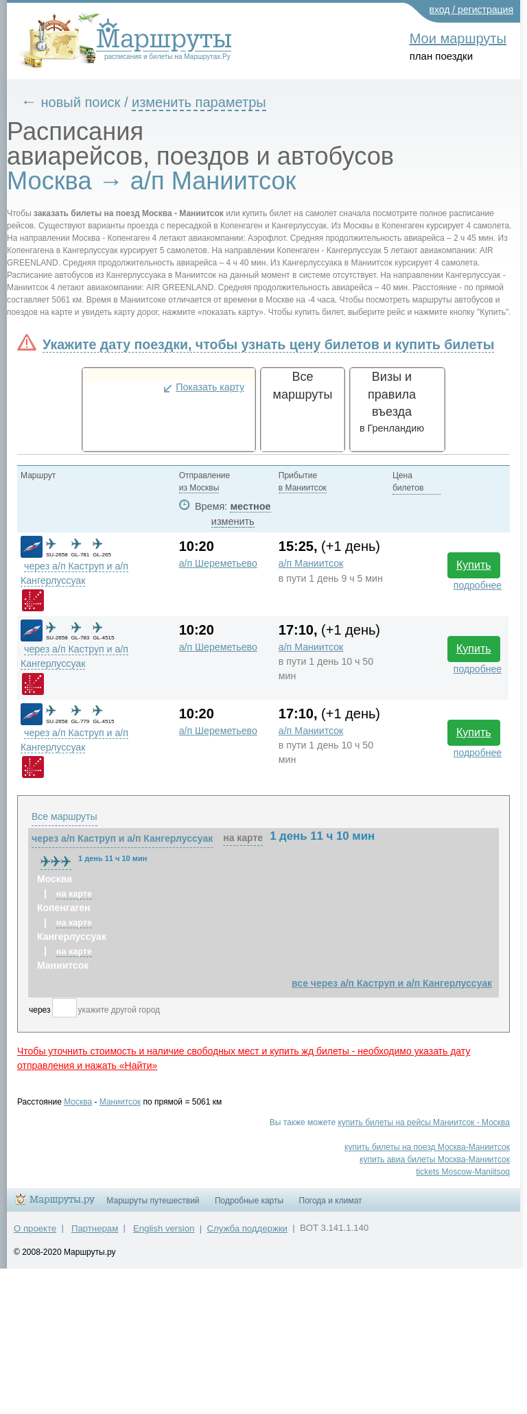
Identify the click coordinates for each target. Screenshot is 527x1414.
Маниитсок (120, 1102)
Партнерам (94, 1228)
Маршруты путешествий (152, 1200)
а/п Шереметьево (218, 563)
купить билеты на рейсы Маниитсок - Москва (424, 1122)
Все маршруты (64, 816)
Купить (473, 565)
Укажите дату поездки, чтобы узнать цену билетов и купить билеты (268, 344)
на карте (243, 837)
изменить (233, 521)
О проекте (35, 1228)
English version (163, 1228)
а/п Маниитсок (311, 563)
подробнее (478, 585)
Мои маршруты (458, 38)
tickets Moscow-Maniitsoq (463, 1172)
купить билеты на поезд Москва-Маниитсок (427, 1147)
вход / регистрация (472, 9)
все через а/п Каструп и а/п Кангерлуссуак (392, 983)
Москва (78, 1102)
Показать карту (210, 386)
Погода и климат (330, 1200)
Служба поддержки (247, 1228)
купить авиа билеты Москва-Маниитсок (435, 1159)
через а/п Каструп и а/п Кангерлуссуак (122, 838)
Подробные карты (249, 1200)
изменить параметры (199, 102)
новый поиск (81, 102)
